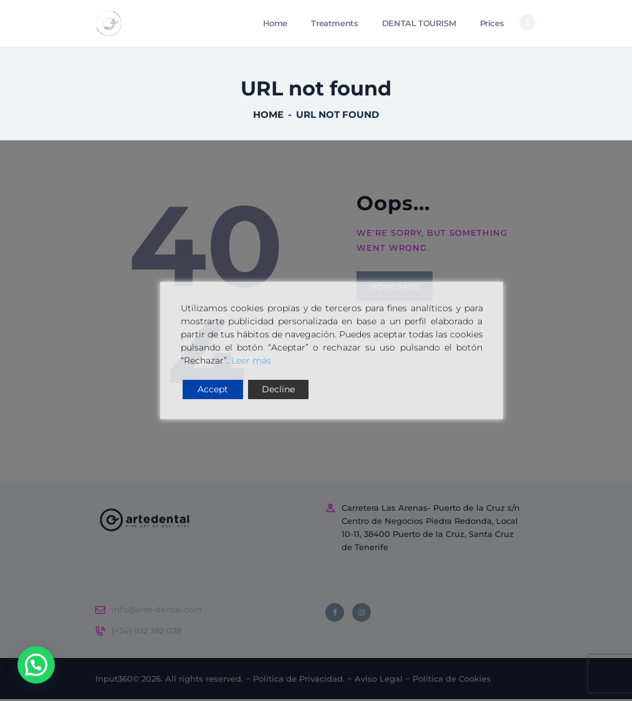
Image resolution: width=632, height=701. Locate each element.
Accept (213, 389)
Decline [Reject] (278, 389)
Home (268, 116)
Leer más (251, 360)
